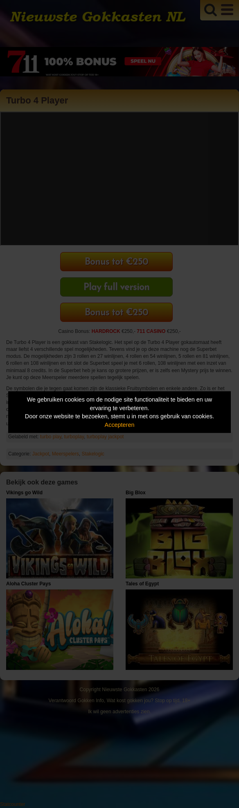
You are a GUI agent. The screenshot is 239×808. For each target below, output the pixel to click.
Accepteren (120, 425)
